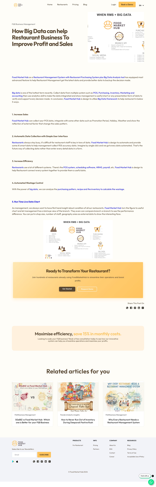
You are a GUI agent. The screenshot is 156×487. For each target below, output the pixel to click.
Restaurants (62, 4)
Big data (16, 92)
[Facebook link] (127, 307)
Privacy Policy (131, 449)
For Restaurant (78, 445)
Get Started (67, 289)
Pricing (75, 4)
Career (111, 457)
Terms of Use (131, 453)
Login (113, 4)
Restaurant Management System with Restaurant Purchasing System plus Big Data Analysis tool (79, 77)
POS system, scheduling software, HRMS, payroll (86, 167)
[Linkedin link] (139, 307)
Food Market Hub (20, 77)
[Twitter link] (135, 307)
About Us (112, 445)
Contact (112, 453)
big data (34, 189)
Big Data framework (107, 98)
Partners (96, 449)
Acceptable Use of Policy (135, 457)
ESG (110, 449)
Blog (85, 4)
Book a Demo (127, 4)
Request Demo (87, 289)
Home (49, 4)
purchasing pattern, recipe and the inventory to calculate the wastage (91, 189)
